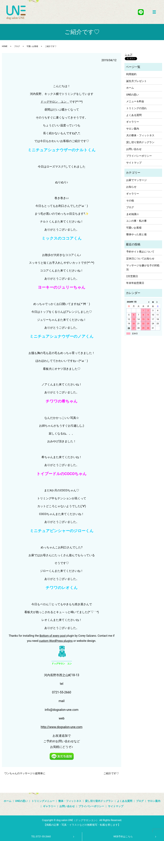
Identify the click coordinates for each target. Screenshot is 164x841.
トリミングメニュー (43, 801)
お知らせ (131, 186)
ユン (63, 101)
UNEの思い (132, 94)
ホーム (130, 87)
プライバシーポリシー (139, 155)
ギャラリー (132, 121)
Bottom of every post (53, 635)
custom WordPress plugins (56, 640)
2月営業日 (132, 276)
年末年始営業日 (135, 282)
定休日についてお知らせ (140, 258)
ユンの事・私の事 (136, 220)
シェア (128, 54)
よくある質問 (134, 115)
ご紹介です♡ (111, 773)
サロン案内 (132, 128)
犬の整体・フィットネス (140, 135)
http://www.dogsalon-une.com (61, 727)
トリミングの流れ (136, 108)
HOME (4, 46)
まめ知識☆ (132, 214)
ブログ (17, 46)
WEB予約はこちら (123, 836)
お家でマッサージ (136, 180)
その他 (130, 200)
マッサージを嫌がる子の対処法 (143, 267)
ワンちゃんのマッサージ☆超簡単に (24, 773)
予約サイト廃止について (140, 251)
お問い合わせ (134, 149)
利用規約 (131, 74)
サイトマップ (134, 162)
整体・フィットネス (69, 801)
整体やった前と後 (136, 234)
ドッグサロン (49, 101)
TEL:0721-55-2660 (41, 836)
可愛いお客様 (32, 46)
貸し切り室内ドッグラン (140, 142)
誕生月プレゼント (136, 81)
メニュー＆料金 (135, 101)
